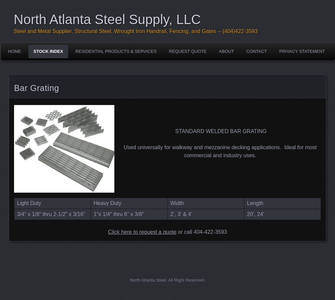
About (226, 51)
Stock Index (48, 51)
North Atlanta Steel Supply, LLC (107, 19)
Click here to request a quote (142, 232)
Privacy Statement (302, 51)
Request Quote (187, 51)
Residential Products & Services (116, 51)
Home (14, 51)
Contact (256, 51)
